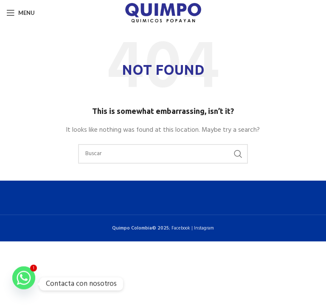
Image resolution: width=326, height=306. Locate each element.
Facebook (180, 228)
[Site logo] (163, 13)
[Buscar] (163, 154)
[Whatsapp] (23, 283)
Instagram (204, 228)
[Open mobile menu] (20, 12)
